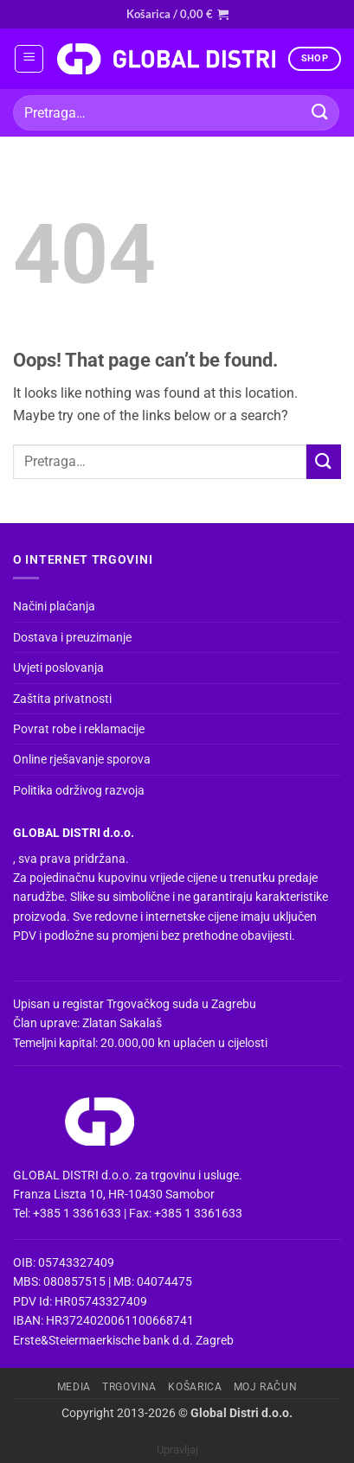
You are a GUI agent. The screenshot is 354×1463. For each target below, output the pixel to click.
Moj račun (266, 1387)
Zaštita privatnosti (62, 699)
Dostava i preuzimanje (72, 637)
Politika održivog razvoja (79, 790)
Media (74, 1387)
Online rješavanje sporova (82, 759)
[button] (177, 14)
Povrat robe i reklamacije (79, 729)
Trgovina (129, 1387)
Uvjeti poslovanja (58, 667)
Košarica (195, 1387)
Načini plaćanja (54, 606)
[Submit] (320, 113)
